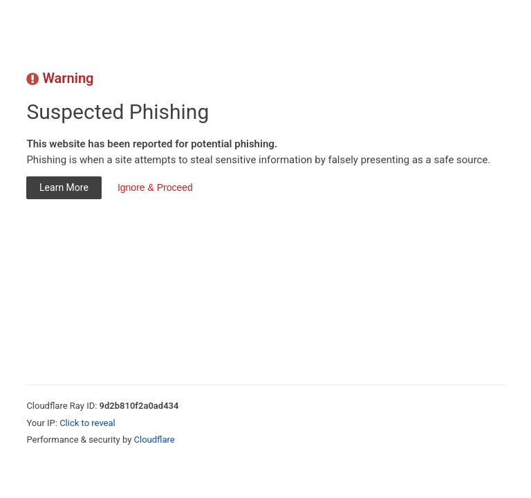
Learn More (63, 187)
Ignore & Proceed (155, 187)
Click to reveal (87, 423)
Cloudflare (154, 439)
